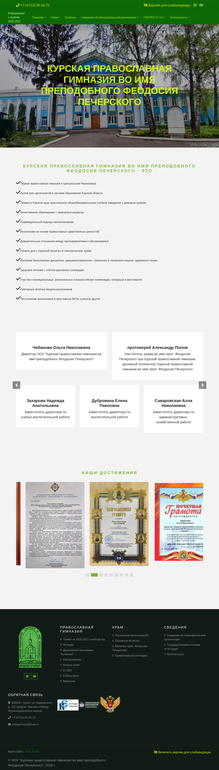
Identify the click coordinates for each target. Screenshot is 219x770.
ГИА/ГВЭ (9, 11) (153, 17)
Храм (54, 17)
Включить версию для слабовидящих (182, 752)
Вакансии (67, 681)
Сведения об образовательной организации (108, 17)
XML (37, 751)
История (67, 644)
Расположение (70, 659)
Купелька (70, 17)
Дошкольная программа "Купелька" (76, 652)
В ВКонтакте (69, 675)
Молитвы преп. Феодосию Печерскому (130, 648)
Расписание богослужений (130, 635)
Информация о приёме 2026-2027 (16, 17)
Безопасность (178, 17)
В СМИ (66, 670)
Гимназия (38, 17)
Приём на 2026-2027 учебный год (82, 639)
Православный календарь (130, 655)
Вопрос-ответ (70, 665)
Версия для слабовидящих (167, 5)
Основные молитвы (126, 640)
